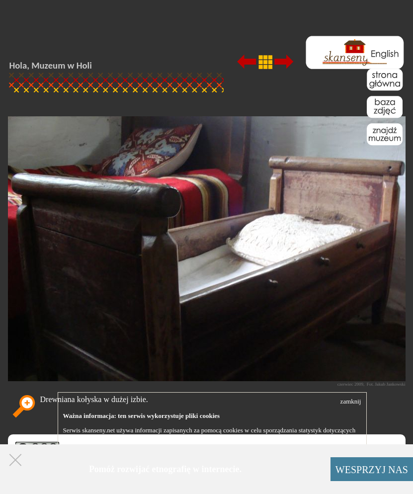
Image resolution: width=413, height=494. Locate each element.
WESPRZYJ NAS (371, 469)
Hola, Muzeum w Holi (50, 65)
